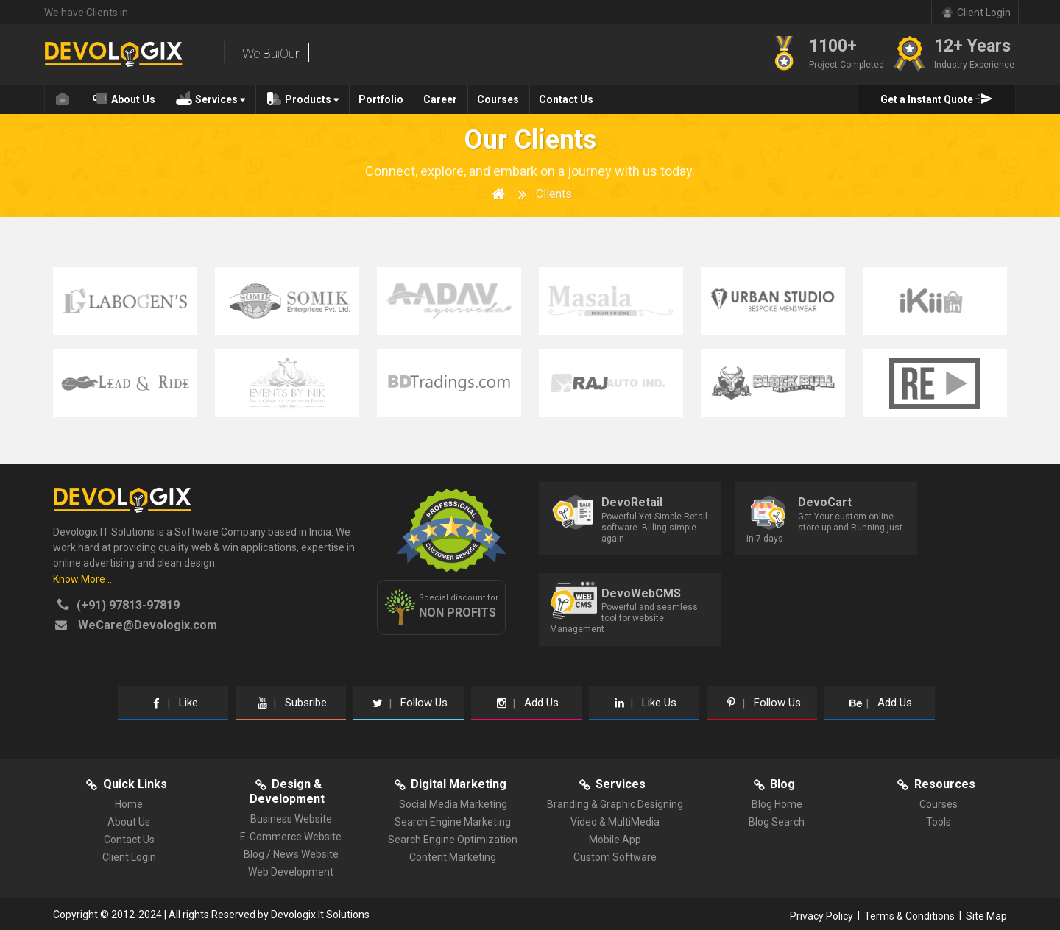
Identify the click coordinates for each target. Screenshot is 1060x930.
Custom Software (615, 857)
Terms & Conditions (909, 916)
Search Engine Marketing (453, 822)
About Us (123, 98)
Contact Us (566, 99)
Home (129, 804)
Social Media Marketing (453, 804)
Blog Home (777, 804)
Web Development (290, 872)
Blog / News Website (291, 854)
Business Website (291, 819)
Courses (498, 99)
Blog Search (777, 822)
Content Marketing (452, 857)
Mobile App (615, 839)
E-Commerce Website (291, 836)
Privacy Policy (821, 916)
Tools (938, 822)
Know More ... (83, 579)
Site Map (986, 916)
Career (440, 99)
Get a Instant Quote (936, 98)
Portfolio (380, 99)
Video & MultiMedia (615, 822)
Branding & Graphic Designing (615, 804)
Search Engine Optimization (452, 839)
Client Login (129, 857)
